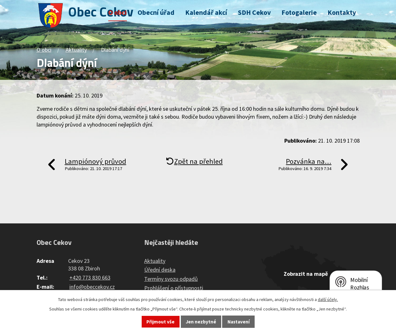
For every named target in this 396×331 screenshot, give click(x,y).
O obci (117, 12)
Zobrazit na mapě (306, 273)
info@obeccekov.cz (92, 286)
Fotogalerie (299, 12)
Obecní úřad (156, 12)
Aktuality (76, 49)
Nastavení (239, 322)
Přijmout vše (160, 322)
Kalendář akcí (206, 12)
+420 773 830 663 (89, 277)
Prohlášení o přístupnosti (173, 288)
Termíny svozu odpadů (171, 278)
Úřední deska (159, 269)
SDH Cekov (254, 12)
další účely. (328, 299)
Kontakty (342, 12)
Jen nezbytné (201, 322)
